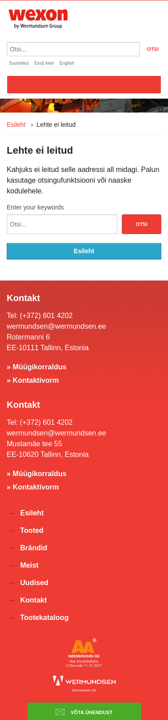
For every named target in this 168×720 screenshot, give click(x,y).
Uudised (34, 582)
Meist (29, 565)
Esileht (16, 124)
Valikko (84, 84)
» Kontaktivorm (33, 380)
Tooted (31, 530)
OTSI (153, 49)
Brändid (33, 548)
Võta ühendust (84, 712)
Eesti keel (44, 63)
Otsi (141, 224)
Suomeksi (19, 63)
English (67, 63)
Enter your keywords (35, 207)
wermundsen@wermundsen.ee (56, 326)
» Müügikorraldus (36, 367)
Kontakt (33, 600)
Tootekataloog (44, 617)
